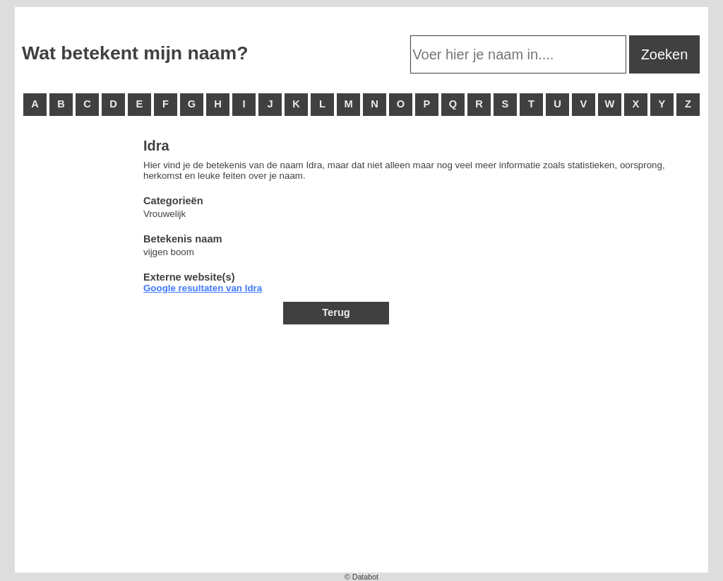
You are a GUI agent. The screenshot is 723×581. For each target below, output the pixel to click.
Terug (336, 312)
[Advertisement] (78, 353)
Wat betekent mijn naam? (135, 53)
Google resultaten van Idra (202, 288)
